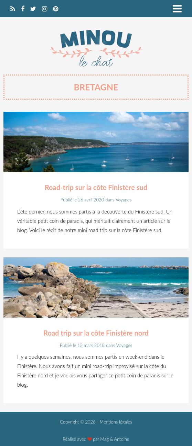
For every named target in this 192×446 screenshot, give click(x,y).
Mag (104, 439)
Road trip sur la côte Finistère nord (95, 333)
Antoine (121, 439)
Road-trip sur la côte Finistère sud (96, 187)
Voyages (123, 199)
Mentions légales (115, 422)
